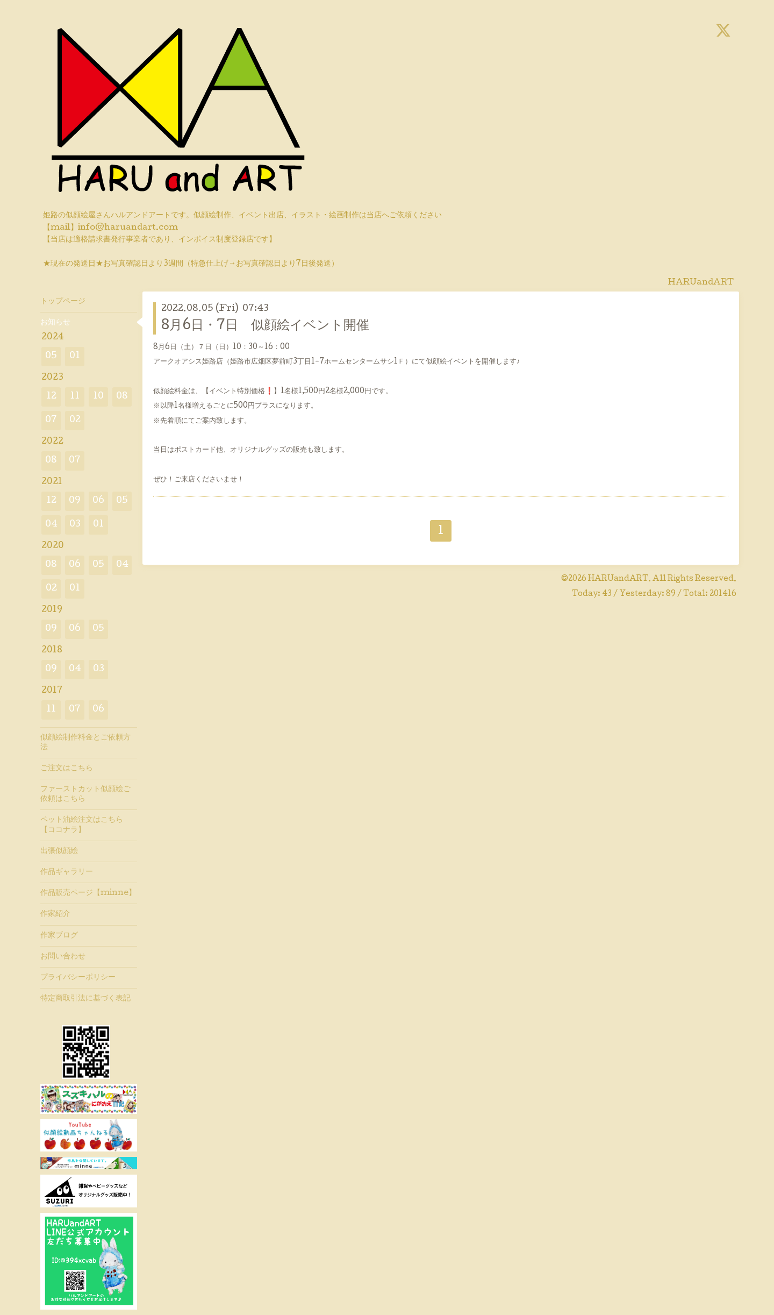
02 (75, 420)
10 (98, 396)
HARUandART (618, 579)
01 (74, 356)
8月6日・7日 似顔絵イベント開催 (265, 326)
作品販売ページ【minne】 (88, 893)
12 (51, 396)
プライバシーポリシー (78, 977)
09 (75, 501)
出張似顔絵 (59, 851)
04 (51, 524)
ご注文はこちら (66, 768)
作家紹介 (55, 914)
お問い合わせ (62, 957)
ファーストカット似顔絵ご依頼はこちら (85, 794)
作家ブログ (59, 936)
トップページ (62, 301)
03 (75, 524)
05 (51, 356)
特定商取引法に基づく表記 (85, 998)
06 (98, 501)
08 (122, 396)
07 (51, 420)
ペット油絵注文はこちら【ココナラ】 (81, 825)
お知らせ (55, 322)
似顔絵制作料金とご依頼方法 (85, 743)
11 (75, 396)
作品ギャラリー (66, 872)
